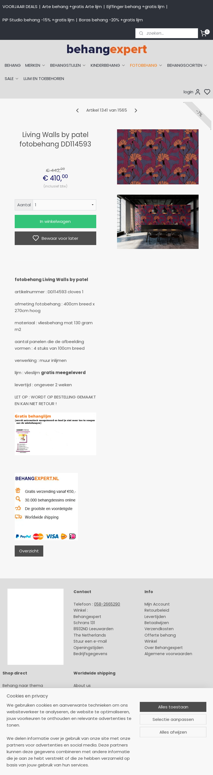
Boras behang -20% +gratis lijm (111, 20)
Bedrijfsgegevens (90, 653)
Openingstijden (88, 647)
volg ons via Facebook (103, 710)
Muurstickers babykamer (26, 722)
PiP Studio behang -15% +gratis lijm (38, 20)
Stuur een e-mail (90, 641)
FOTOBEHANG (146, 65)
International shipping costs (100, 698)
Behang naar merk (20, 710)
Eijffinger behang (19, 698)
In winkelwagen (55, 221)
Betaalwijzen (156, 622)
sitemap (147, 765)
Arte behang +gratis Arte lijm (72, 6)
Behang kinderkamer (23, 716)
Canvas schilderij (19, 741)
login (192, 92)
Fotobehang (14, 735)
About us (82, 685)
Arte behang (14, 691)
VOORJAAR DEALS (19, 6)
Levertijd (152, 616)
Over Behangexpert (163, 647)
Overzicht (29, 551)
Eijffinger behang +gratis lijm (135, 6)
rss (158, 765)
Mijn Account (157, 604)
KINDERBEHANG (108, 65)
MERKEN (35, 65)
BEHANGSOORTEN (187, 65)
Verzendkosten (159, 629)
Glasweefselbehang (22, 729)
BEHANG (13, 65)
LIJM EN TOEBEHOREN (44, 78)
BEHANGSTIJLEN (68, 65)
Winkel (150, 641)
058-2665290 (107, 604)
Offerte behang (160, 635)
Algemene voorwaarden (168, 653)
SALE (12, 78)
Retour (150, 610)
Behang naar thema (22, 685)
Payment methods (92, 691)
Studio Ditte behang (22, 704)
